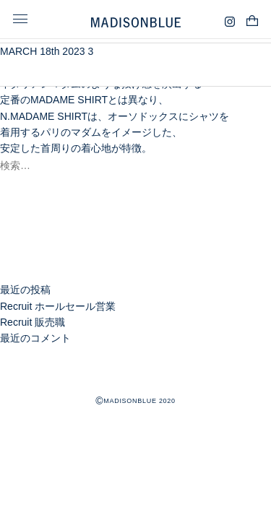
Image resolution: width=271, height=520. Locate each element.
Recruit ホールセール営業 (58, 306)
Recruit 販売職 (32, 322)
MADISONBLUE (136, 374)
